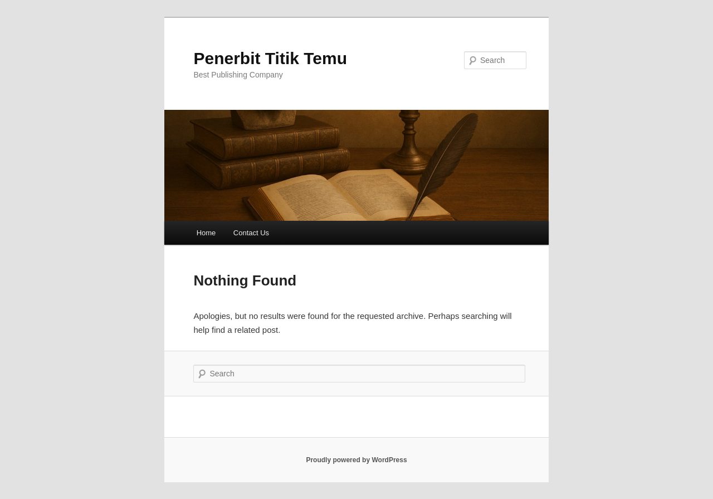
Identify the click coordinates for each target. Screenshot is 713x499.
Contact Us (251, 233)
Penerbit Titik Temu (270, 58)
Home (206, 233)
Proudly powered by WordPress (356, 460)
